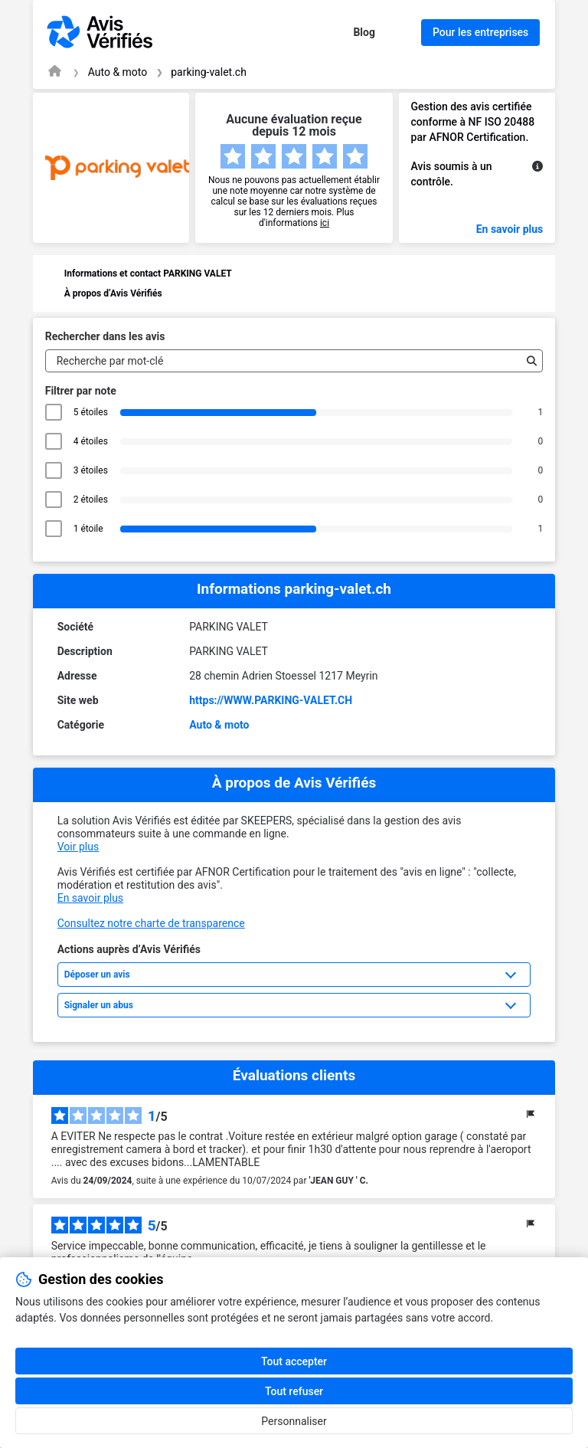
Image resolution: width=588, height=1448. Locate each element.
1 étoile (91, 528)
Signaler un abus (98, 1005)
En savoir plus (510, 229)
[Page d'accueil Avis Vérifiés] (54, 71)
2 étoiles (91, 499)
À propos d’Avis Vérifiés (113, 293)
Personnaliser (293, 1421)
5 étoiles (91, 412)
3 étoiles (91, 470)
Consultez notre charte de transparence (151, 923)
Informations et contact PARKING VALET (148, 273)
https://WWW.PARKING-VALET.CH (270, 700)
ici (324, 223)
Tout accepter (294, 1361)
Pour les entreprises (480, 32)
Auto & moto (118, 72)
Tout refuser (294, 1391)
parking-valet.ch (209, 72)
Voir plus (78, 846)
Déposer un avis (97, 974)
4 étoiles (91, 441)
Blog (364, 32)
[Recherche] (528, 361)
